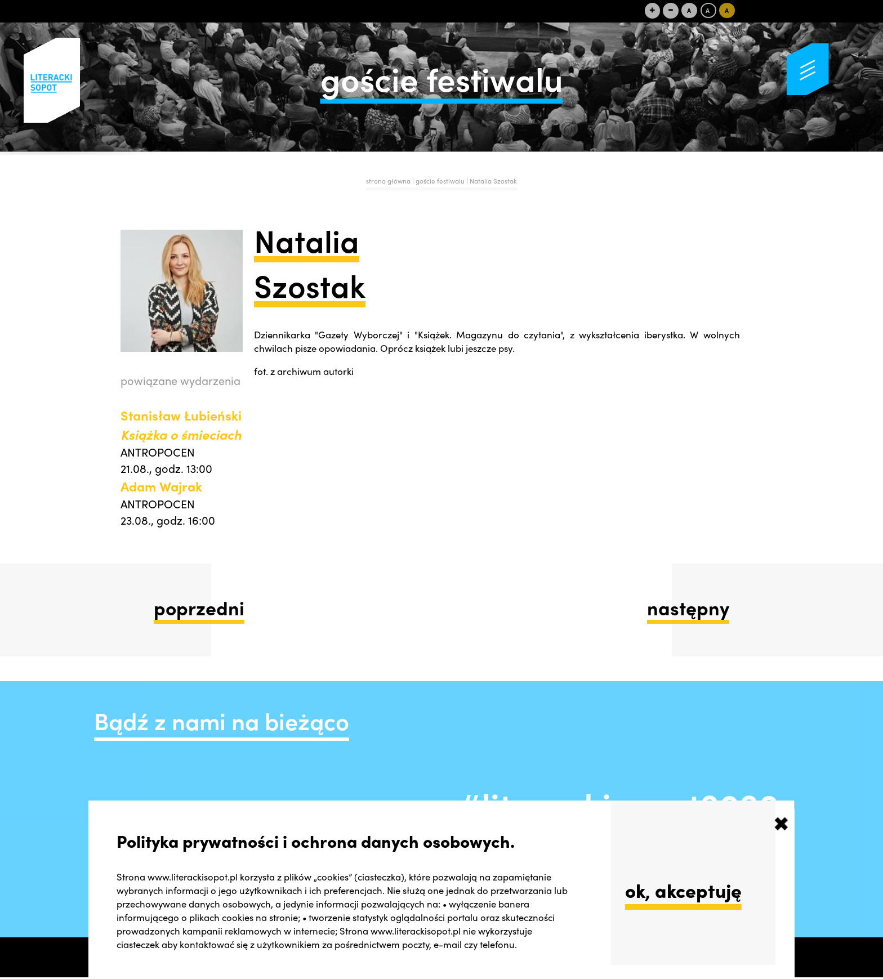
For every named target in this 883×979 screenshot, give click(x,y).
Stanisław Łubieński (181, 424)
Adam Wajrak (161, 485)
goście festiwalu (441, 181)
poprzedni (199, 607)
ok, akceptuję (683, 890)
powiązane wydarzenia (180, 380)
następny (688, 607)
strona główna (388, 181)
